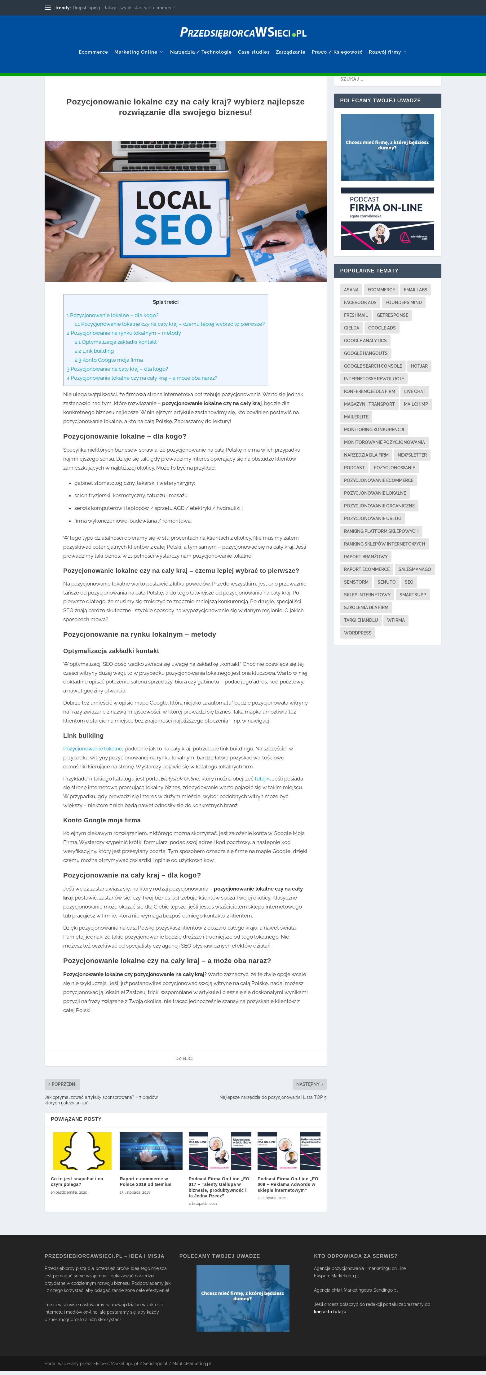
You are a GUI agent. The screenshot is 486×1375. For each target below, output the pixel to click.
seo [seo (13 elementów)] (409, 586)
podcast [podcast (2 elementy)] (354, 472)
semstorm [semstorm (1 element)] (356, 586)
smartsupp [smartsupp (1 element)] (413, 599)
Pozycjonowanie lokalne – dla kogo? (112, 319)
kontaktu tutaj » (330, 1316)
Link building (94, 355)
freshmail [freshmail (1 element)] (356, 319)
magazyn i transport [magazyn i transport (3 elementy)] (369, 408)
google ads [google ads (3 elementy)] (382, 332)
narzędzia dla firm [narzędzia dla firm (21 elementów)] (366, 459)
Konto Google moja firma (109, 364)
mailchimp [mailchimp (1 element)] (416, 408)
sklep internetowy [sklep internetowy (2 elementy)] (367, 599)
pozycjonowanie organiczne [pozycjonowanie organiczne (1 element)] (379, 510)
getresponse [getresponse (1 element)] (392, 319)
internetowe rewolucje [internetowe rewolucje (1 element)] (374, 383)
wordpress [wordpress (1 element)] (358, 637)
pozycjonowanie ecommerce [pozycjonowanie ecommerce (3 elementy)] (378, 484)
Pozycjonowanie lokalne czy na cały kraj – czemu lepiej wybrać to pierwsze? (170, 328)
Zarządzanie (291, 43)
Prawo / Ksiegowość (337, 43)
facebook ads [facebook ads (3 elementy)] (360, 306)
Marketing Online (135, 43)
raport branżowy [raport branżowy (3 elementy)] (366, 561)
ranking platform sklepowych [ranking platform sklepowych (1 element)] (381, 535)
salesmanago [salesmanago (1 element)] (415, 573)
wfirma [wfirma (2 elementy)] (396, 624)
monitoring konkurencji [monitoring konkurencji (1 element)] (374, 433)
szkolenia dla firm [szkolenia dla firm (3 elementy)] (366, 611)
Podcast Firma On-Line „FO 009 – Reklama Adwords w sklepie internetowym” (288, 1189)
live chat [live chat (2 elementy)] (415, 395)
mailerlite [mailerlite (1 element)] (356, 421)
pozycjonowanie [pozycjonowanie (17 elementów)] (394, 472)
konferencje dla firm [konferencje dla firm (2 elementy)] (369, 395)
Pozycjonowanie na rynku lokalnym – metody (124, 337)
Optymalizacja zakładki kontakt (116, 346)
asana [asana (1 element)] (351, 294)
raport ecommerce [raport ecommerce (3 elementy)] (367, 573)
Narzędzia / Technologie (201, 43)
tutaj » (262, 783)
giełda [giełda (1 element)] (351, 332)
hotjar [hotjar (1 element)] (419, 370)
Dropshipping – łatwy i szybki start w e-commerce (124, 7)
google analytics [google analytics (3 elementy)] (365, 345)
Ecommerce (93, 43)
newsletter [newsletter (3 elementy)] (412, 459)
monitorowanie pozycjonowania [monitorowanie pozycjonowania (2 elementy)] (384, 446)
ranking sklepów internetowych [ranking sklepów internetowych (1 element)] (384, 548)
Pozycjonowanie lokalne (92, 753)
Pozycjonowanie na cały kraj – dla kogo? (117, 373)
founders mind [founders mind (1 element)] (404, 306)
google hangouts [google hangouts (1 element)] (366, 357)
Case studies (254, 43)
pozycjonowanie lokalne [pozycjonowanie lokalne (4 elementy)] (375, 497)
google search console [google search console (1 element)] (373, 370)
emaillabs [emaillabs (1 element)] (415, 294)
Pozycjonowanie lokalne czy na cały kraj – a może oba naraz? (142, 382)
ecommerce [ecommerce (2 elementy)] (381, 294)
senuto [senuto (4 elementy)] (387, 586)
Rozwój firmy (385, 43)
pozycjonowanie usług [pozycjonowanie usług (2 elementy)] (372, 522)
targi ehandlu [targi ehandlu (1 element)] (361, 624)
